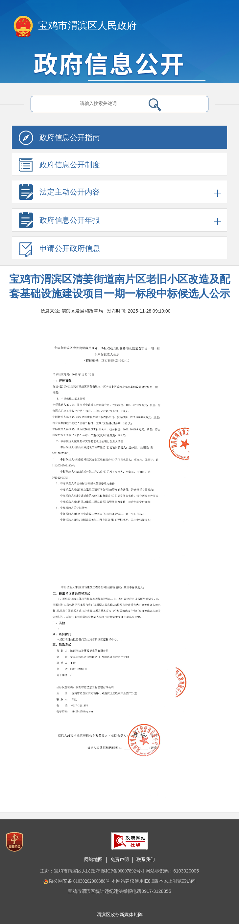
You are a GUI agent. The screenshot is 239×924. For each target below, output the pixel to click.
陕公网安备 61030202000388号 (76, 881)
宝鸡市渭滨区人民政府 (87, 25)
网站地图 (93, 859)
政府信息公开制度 (59, 167)
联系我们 (145, 859)
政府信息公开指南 (59, 140)
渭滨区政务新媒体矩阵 (120, 914)
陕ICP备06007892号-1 (122, 871)
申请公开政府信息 (59, 250)
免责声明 (119, 859)
